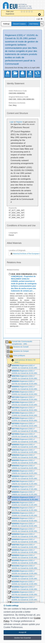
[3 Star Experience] (27, 11)
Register (19, 122)
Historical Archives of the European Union (26, 253)
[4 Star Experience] (29, 11)
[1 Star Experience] (22, 11)
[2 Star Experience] (24, 11)
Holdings (6, 24)
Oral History (33, 24)
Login (39, 19)
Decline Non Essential (22, 638)
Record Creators (19, 24)
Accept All (22, 632)
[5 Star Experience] (32, 11)
